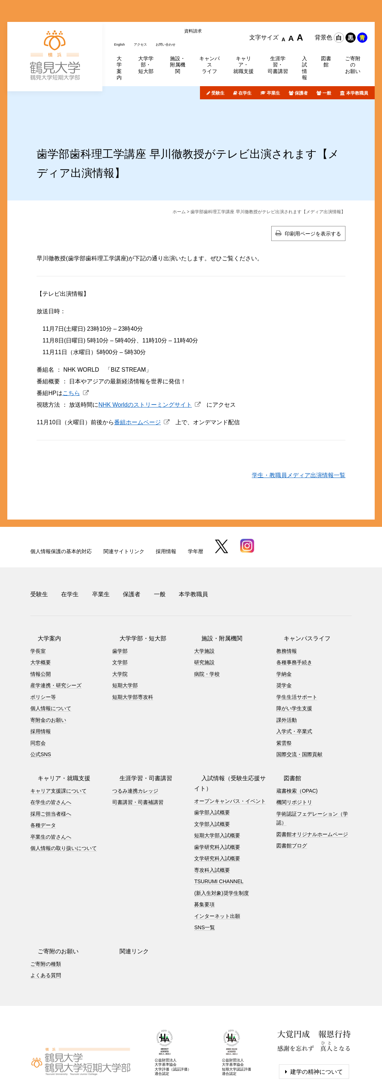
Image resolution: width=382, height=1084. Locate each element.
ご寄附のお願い (50, 913)
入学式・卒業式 (294, 694)
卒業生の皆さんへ (50, 799)
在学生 (244, 63)
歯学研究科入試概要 (217, 809)
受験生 (217, 63)
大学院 (120, 636)
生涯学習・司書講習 (138, 740)
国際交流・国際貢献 (299, 717)
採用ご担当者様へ (50, 776)
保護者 (301, 63)
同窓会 (38, 705)
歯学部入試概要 (212, 775)
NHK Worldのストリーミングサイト (145, 375)
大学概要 (40, 625)
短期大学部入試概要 (217, 798)
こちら (71, 364)
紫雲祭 (284, 705)
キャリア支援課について (58, 753)
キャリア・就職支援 (56, 740)
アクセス (146, 12)
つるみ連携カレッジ (135, 753)
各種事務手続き (294, 625)
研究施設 (204, 625)
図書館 (285, 740)
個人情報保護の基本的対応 (61, 522)
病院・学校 (207, 636)
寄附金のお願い (48, 682)
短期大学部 (125, 648)
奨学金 (284, 648)
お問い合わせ (176, 12)
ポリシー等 (43, 659)
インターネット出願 (217, 878)
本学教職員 (357, 63)
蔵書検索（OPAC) (297, 753)
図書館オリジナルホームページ (312, 796)
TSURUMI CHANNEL (218, 844)
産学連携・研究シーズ (56, 648)
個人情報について (50, 671)
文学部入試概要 (212, 786)
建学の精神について (316, 1034)
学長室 (38, 613)
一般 (326, 63)
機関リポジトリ (294, 764)
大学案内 (42, 600)
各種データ (43, 787)
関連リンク (126, 913)
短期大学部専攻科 (132, 659)
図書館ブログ (291, 808)
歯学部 (120, 613)
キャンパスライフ (299, 600)
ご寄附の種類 (45, 926)
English (121, 12)
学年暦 (195, 522)
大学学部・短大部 (135, 600)
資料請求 (207, 12)
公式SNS (40, 717)
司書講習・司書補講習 (137, 764)
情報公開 (40, 636)
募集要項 (204, 867)
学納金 (284, 636)
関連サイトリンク (123, 522)
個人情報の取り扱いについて (63, 810)
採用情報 (166, 522)
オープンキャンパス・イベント (230, 763)
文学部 (120, 625)
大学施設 (204, 613)
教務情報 (286, 613)
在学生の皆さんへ (50, 764)
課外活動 (286, 682)
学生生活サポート (296, 659)
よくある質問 (45, 938)
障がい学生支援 (294, 671)
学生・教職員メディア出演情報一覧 (298, 446)
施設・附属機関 (214, 600)
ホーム (179, 182)
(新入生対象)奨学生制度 (221, 855)
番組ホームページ (137, 393)
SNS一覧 (204, 890)
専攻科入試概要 (212, 832)
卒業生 (273, 63)
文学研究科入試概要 (217, 821)
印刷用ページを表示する (313, 204)
